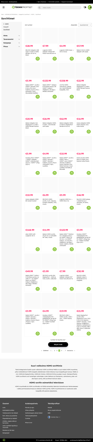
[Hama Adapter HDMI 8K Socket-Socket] (32, 185)
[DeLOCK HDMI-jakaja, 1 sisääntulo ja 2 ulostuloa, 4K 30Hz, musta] (83, 185)
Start (2, 14)
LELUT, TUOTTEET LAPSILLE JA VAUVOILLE (10, 426)
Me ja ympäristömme (54, 410)
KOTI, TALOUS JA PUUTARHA (10, 416)
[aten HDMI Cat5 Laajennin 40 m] (32, 220)
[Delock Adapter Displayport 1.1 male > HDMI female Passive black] (83, 70)
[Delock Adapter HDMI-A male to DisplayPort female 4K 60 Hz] (66, 109)
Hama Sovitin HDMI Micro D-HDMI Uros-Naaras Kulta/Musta (83, 159)
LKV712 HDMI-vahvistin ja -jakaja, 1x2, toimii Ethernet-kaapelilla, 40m (65, 87)
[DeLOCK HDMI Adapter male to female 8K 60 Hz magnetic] (83, 261)
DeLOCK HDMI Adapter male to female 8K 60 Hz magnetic (82, 278)
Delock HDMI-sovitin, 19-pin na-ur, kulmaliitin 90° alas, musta (49, 235)
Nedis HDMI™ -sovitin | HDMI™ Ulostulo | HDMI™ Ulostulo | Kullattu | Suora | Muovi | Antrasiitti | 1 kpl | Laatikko (49, 162)
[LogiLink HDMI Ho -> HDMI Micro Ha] (66, 185)
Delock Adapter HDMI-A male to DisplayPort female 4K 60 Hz (66, 124)
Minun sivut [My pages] (28, 422)
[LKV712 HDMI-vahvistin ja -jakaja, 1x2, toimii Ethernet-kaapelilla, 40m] (66, 70)
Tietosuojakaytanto (31, 416)
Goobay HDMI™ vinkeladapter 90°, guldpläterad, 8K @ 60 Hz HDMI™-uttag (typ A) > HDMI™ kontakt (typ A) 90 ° (83, 238)
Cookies (27, 418)
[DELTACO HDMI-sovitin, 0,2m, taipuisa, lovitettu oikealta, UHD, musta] (49, 185)
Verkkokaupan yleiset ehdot (33, 413)
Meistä (50, 407)
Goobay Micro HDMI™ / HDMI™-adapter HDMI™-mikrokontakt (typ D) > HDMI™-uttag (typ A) (32, 161)
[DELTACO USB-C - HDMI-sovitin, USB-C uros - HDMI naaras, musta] (66, 301)
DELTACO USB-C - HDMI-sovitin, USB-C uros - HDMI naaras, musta (66, 317)
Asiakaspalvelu (13, 2)
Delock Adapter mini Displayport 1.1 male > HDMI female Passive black (32, 125)
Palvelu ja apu (29, 407)
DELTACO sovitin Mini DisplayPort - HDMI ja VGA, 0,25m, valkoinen (49, 277)
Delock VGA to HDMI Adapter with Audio (83, 51)
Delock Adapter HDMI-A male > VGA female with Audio (49, 124)
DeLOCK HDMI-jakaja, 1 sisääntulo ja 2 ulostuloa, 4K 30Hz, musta (83, 201)
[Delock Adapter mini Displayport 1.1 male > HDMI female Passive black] (32, 109)
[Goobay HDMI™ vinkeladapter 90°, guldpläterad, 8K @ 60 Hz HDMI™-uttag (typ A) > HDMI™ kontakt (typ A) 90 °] (83, 220)
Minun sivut (4, 2)
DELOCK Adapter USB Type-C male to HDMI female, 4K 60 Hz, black (32, 52)
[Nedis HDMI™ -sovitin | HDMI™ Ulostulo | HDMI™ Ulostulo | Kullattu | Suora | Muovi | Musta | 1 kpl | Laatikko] (32, 301)
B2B (49, 413)
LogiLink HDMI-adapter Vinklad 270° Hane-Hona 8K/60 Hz (66, 277)
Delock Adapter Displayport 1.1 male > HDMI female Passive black (83, 87)
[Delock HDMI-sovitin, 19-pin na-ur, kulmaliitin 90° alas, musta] (49, 220)
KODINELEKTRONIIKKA (11, 14)
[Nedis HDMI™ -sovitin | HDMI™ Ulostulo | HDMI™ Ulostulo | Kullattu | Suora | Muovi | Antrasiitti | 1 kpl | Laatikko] (49, 143)
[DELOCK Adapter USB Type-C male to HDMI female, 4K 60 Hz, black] (32, 36)
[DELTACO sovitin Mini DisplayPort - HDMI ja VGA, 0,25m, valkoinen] (49, 261)
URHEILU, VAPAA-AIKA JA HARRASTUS (9, 422)
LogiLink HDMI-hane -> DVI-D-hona (67, 51)
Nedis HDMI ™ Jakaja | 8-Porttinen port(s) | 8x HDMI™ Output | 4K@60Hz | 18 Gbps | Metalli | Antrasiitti (49, 88)
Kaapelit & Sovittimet (24, 14)
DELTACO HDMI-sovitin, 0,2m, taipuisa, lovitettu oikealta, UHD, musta (50, 201)
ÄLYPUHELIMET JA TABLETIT (10, 418)
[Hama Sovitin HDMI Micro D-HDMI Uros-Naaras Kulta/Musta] (83, 143)
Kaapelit (5, 27)
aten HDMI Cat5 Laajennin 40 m (30, 235)
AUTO (4, 407)
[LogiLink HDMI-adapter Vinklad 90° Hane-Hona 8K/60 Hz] (49, 36)
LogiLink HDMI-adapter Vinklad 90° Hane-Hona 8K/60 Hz (49, 51)
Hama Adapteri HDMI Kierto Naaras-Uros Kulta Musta (83, 124)
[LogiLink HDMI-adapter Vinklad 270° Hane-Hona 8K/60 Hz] (66, 261)
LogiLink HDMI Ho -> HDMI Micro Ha (66, 200)
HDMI (32, 14)
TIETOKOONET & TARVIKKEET (10, 413)
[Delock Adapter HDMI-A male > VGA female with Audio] (49, 109)
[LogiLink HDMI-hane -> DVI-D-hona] (66, 36)
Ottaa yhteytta (29, 410)
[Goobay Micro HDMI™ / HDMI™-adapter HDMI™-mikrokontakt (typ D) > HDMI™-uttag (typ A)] (32, 143)
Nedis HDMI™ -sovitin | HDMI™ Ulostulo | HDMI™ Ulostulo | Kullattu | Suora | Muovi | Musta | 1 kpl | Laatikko (32, 319)
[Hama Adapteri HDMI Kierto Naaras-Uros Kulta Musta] (83, 109)
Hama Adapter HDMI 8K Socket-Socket (32, 200)
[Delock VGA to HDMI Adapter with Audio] (83, 36)
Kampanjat (6, 433)
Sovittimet (38, 14)
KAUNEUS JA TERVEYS (8, 430)
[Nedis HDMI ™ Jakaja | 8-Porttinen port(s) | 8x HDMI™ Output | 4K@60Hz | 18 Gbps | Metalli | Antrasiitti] (49, 70)
